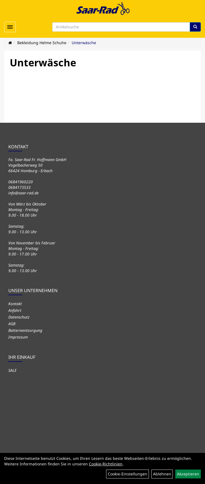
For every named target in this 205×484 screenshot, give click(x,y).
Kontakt (15, 303)
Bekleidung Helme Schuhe (41, 42)
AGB (11, 323)
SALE (12, 370)
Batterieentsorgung (25, 330)
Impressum (18, 337)
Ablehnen (162, 474)
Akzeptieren (188, 474)
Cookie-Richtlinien (105, 464)
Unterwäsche (84, 42)
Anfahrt (14, 310)
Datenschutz (18, 317)
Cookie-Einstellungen (127, 474)
